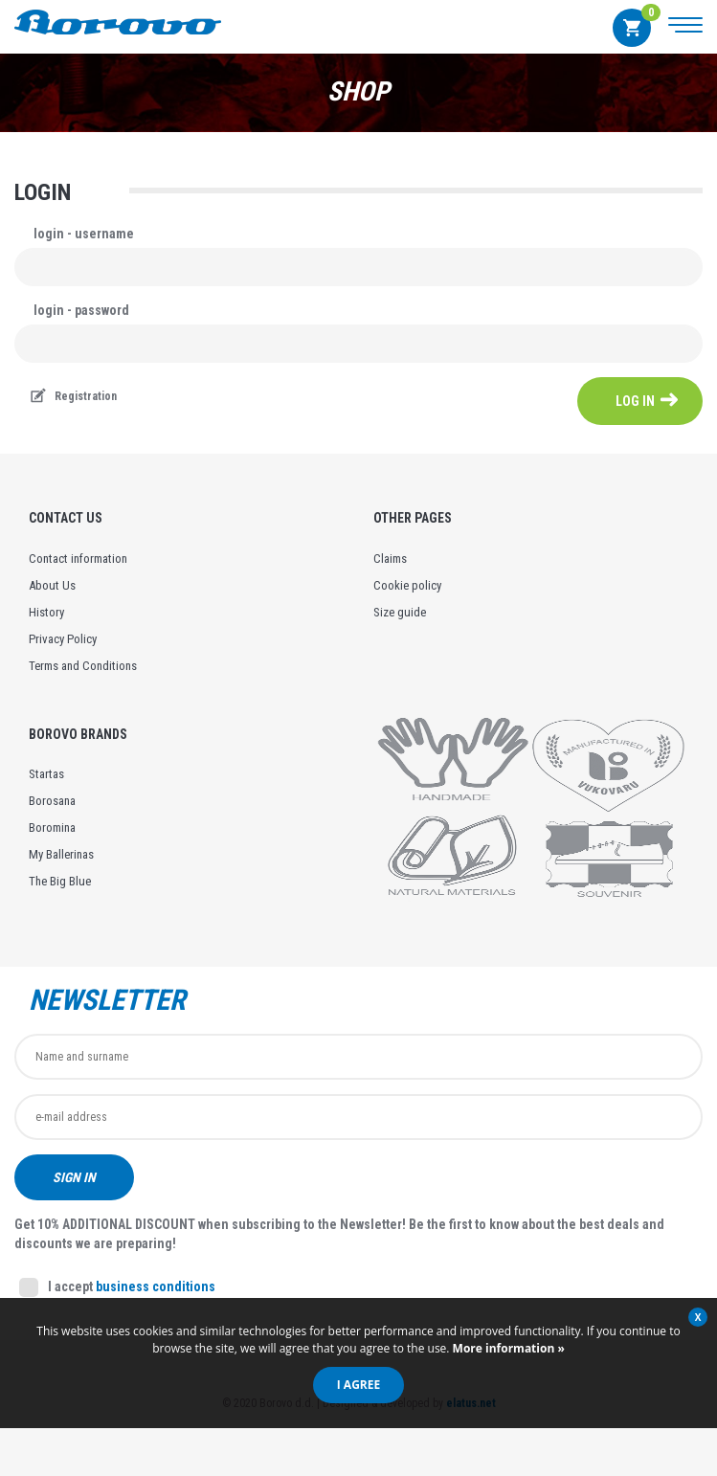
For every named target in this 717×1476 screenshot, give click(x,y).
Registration (86, 396)
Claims (390, 558)
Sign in (74, 1177)
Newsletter (107, 1000)
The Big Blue (60, 881)
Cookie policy (407, 585)
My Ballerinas (61, 854)
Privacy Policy (63, 639)
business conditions (155, 1286)
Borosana (52, 801)
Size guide (399, 612)
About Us (52, 585)
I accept (117, 1287)
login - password (81, 310)
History (46, 612)
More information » (507, 1348)
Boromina (52, 827)
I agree (358, 1384)
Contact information (78, 558)
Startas (46, 774)
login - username (84, 233)
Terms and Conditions (83, 666)
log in (635, 401)
